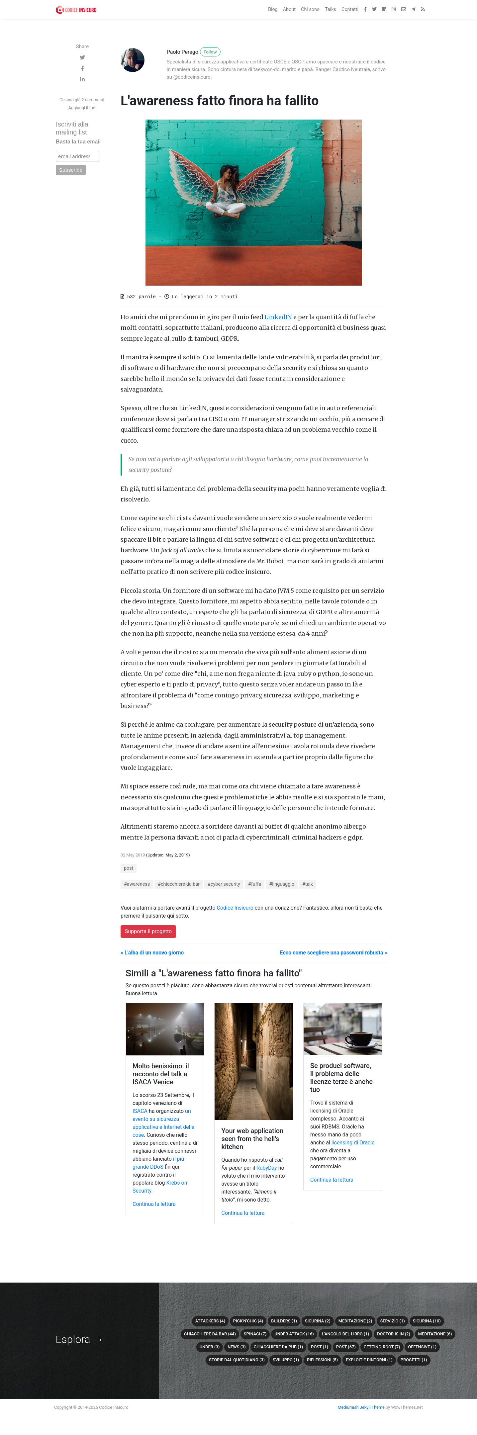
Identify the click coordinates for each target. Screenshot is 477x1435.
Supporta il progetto (148, 931)
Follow (210, 51)
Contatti (349, 9)
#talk (307, 884)
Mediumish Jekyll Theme (361, 1407)
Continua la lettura (154, 1204)
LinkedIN (278, 317)
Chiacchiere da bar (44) (210, 1333)
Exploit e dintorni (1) (369, 1359)
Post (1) (319, 1346)
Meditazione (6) (435, 1333)
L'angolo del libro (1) (345, 1333)
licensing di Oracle (353, 1142)
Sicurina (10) (427, 1320)
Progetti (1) (414, 1359)
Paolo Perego (182, 52)
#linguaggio (281, 884)
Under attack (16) (294, 1333)
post (128, 868)
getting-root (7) (382, 1346)
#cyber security (224, 884)
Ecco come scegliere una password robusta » (333, 952)
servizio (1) (392, 1320)
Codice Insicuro (235, 908)
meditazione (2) (355, 1320)
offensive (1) (422, 1346)
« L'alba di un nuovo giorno (152, 952)
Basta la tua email (78, 141)
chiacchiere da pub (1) (278, 1346)
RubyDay (266, 1168)
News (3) (237, 1346)
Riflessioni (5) (322, 1359)
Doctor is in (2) (393, 1333)
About (289, 9)
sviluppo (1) (286, 1359)
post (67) (346, 1346)
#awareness (137, 884)
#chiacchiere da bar (179, 884)
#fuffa (254, 884)
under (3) (210, 1346)
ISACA (140, 1111)
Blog (273, 9)
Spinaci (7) (255, 1333)
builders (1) (284, 1320)
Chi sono (310, 9)
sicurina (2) (318, 1320)
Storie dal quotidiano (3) (237, 1359)
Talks (330, 9)
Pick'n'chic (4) (248, 1320)
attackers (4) (210, 1320)
